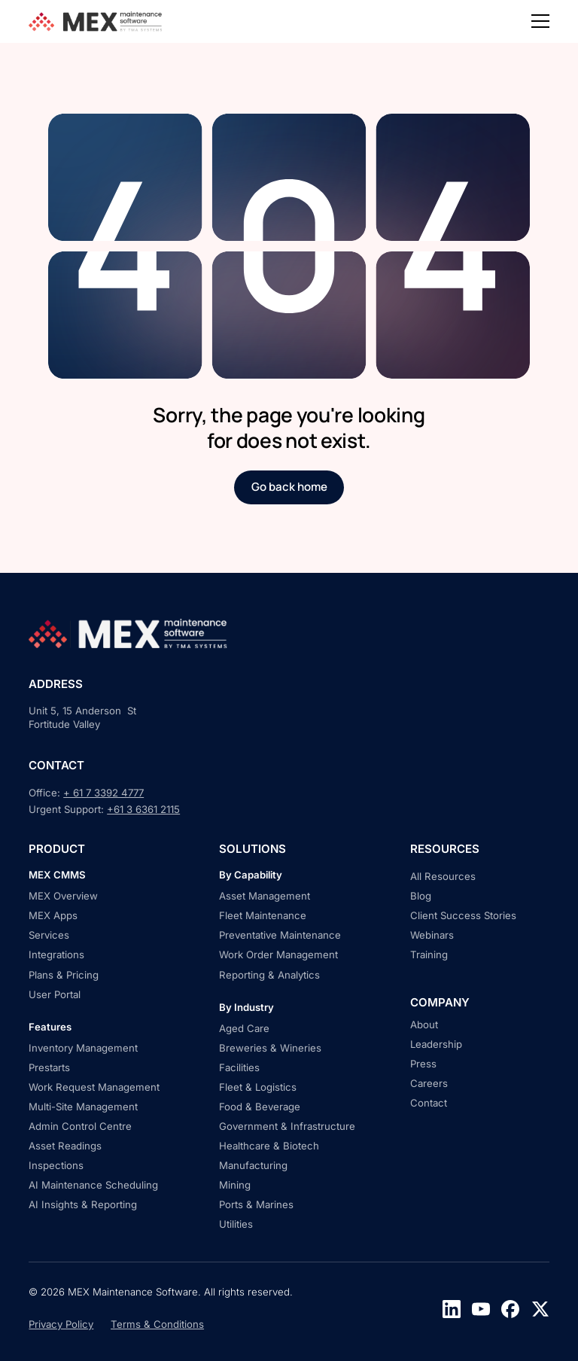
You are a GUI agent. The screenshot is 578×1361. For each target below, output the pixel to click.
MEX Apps (53, 915)
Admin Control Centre (80, 1126)
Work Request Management (94, 1087)
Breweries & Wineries (270, 1048)
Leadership (436, 1044)
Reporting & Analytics (269, 975)
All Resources (443, 876)
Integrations (56, 954)
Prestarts (49, 1067)
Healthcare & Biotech (269, 1146)
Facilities (239, 1067)
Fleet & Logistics (258, 1087)
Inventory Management (83, 1048)
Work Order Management (278, 954)
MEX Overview (63, 896)
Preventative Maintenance (280, 935)
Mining (235, 1185)
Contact (428, 1103)
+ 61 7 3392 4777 (103, 793)
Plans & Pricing (64, 975)
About (424, 1024)
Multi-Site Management (83, 1107)
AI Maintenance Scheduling (93, 1185)
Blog (420, 896)
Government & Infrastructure (287, 1126)
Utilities (236, 1224)
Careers (429, 1083)
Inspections (56, 1165)
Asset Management (264, 896)
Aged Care (244, 1028)
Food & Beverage (259, 1107)
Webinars (432, 935)
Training (429, 954)
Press (423, 1064)
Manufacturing (253, 1165)
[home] (97, 21)
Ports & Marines (256, 1204)
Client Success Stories (463, 915)
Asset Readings (65, 1146)
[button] (540, 21)
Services (49, 935)
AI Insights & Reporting (83, 1204)
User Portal (55, 994)
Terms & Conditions (157, 1324)
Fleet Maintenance (262, 915)
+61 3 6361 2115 (143, 809)
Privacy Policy (61, 1324)
